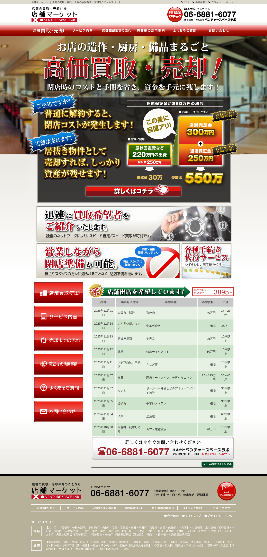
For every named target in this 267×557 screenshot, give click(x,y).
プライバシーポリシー (223, 2)
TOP (186, 2)
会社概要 (200, 2)
